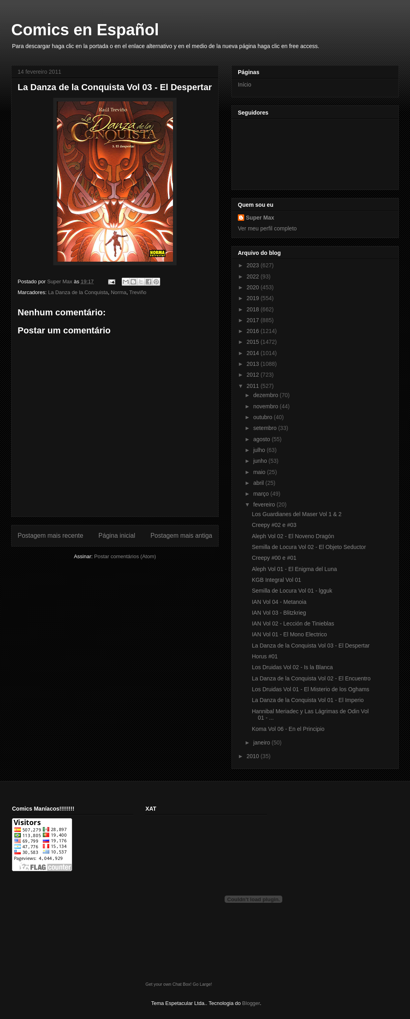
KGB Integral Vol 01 (276, 580)
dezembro (266, 395)
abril (259, 483)
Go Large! (202, 984)
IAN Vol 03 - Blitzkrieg (279, 612)
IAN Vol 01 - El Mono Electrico (289, 634)
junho (260, 461)
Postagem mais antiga (181, 535)
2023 (254, 265)
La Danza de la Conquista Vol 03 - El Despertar (311, 645)
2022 (254, 276)
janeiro (262, 742)
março (261, 493)
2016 (254, 331)
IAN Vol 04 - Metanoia (279, 602)
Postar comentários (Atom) (125, 556)
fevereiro (264, 504)
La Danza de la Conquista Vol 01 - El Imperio (308, 700)
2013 (254, 364)
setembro (265, 428)
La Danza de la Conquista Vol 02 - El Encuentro (311, 678)
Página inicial (116, 535)
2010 (254, 756)
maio (260, 472)
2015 (254, 342)
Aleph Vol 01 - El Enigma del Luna (294, 569)
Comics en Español (85, 29)
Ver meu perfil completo (267, 228)
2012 (254, 374)
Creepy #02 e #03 (274, 525)
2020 (254, 287)
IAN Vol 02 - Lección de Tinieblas (293, 623)
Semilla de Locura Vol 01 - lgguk (292, 590)
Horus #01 (265, 656)
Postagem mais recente (50, 535)
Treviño (138, 292)
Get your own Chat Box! (168, 984)
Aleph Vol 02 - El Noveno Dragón (293, 536)
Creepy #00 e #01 (274, 558)
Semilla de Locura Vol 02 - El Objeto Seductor (309, 547)
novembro (266, 406)
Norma (119, 292)
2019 (254, 298)
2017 (254, 320)
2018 (254, 309)
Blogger (251, 1003)
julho (259, 450)
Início (244, 84)
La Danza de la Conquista (78, 292)
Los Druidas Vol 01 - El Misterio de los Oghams (310, 689)
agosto (262, 439)
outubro (263, 417)
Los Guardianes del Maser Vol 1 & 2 (297, 514)
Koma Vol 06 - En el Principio (288, 729)
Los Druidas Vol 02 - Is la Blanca (292, 667)
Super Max (260, 217)
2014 (254, 353)
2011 (254, 386)
